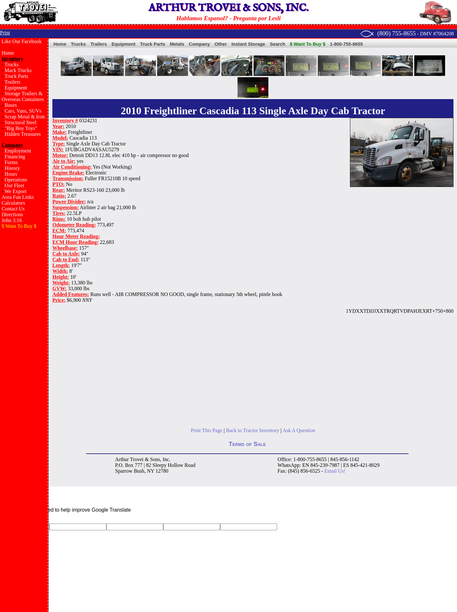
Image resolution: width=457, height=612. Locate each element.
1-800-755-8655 (346, 44)
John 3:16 (12, 220)
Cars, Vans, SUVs (22, 111)
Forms (11, 162)
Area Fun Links (18, 197)
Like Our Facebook (21, 41)
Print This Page (206, 430)
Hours (10, 174)
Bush (139, 471)
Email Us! (334, 471)
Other (221, 44)
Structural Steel (20, 122)
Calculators (13, 203)
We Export (15, 191)
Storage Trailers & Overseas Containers (23, 96)
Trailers (12, 82)
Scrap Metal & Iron (24, 116)
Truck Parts (16, 76)
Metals (177, 44)
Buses (10, 105)
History (12, 168)
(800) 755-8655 (396, 33)
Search (277, 44)
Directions (12, 214)
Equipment (15, 87)
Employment (17, 150)
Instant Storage (248, 44)
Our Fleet (14, 185)
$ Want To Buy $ (307, 44)
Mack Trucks (17, 70)
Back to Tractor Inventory (252, 430)
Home (8, 53)
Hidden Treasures (22, 134)
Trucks (11, 64)
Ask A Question (298, 430)
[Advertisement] (24, 336)
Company (199, 44)
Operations (15, 179)
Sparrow (123, 471)
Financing (14, 156)
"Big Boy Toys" (20, 128)
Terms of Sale (247, 443)
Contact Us (13, 208)
